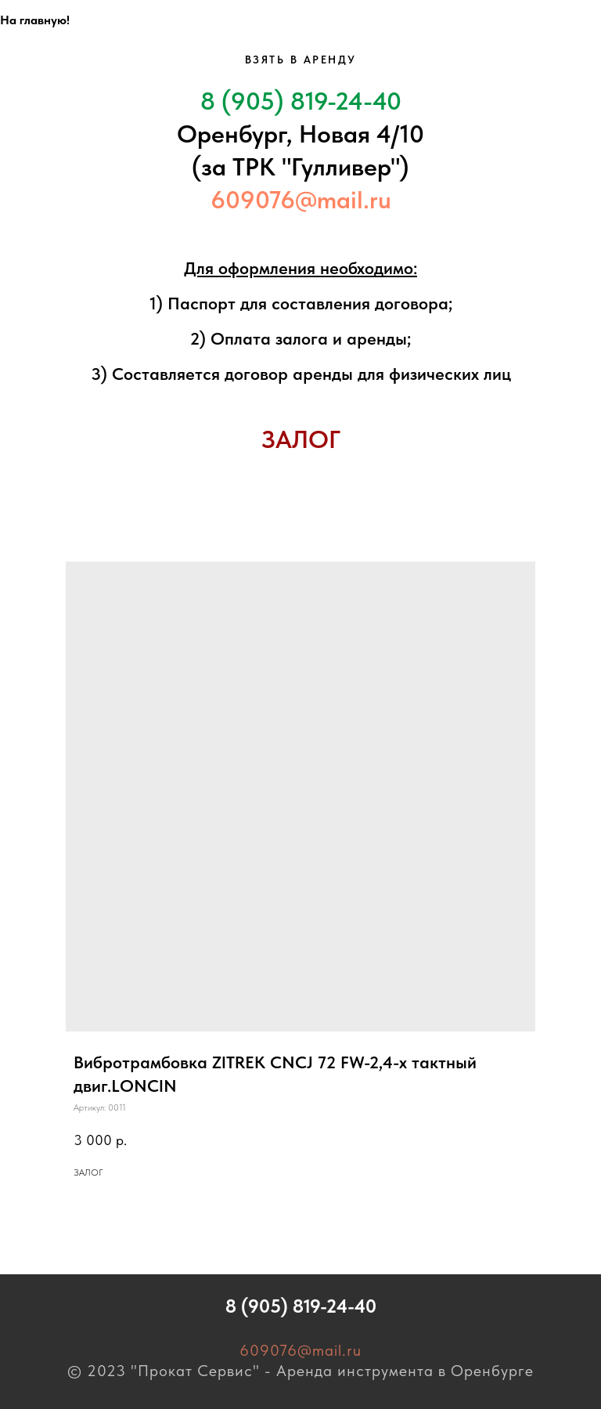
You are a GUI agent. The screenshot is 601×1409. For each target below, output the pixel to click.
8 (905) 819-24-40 (300, 101)
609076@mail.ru (301, 200)
